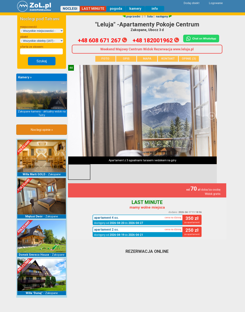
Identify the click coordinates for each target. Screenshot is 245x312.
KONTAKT (168, 58)
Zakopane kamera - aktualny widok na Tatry (42, 113)
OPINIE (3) (189, 58)
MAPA (147, 58)
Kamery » (25, 77)
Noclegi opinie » (42, 130)
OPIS (126, 58)
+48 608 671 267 (102, 40)
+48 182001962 (156, 40)
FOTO (105, 58)
